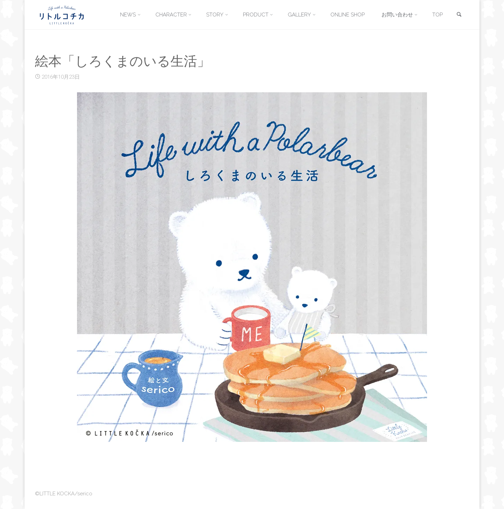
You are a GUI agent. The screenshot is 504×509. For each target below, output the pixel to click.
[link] (458, 15)
